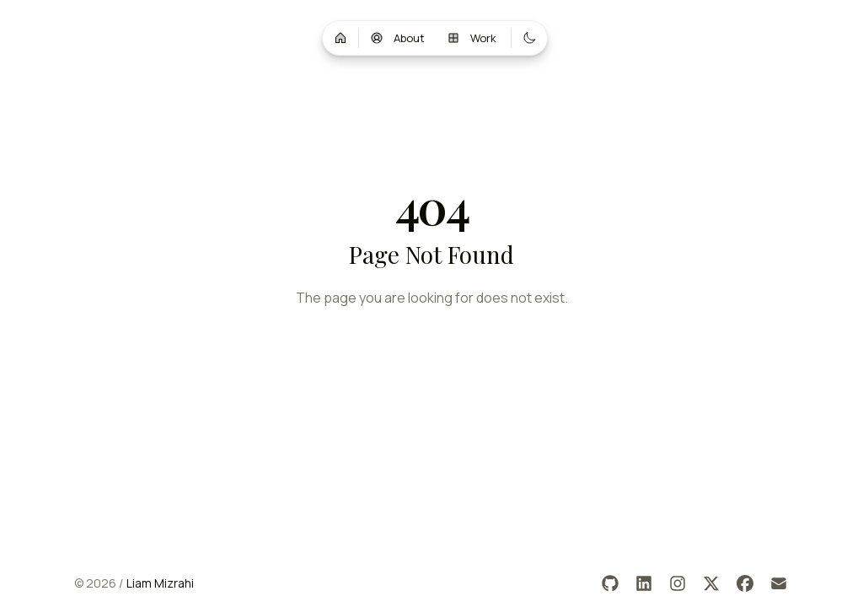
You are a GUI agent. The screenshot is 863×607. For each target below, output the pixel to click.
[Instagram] (677, 583)
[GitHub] (610, 583)
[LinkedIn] (644, 583)
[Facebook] (745, 583)
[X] (711, 583)
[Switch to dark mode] (529, 37)
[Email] (779, 583)
